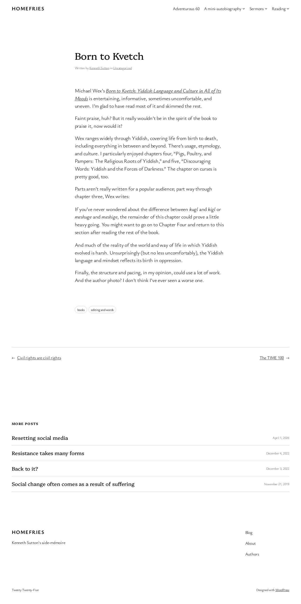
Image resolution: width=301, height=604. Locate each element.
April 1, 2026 (281, 437)
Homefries (28, 8)
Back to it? (25, 468)
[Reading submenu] (288, 8)
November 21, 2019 (276, 484)
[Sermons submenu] (266, 8)
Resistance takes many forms (48, 453)
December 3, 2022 (277, 468)
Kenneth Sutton (99, 68)
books (81, 309)
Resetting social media (40, 438)
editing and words (102, 309)
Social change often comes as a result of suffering (73, 484)
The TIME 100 (272, 357)
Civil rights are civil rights (39, 357)
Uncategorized (122, 68)
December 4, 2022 (277, 453)
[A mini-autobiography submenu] (243, 8)
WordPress (282, 590)
